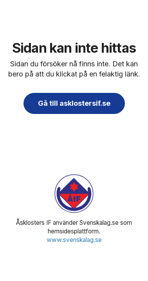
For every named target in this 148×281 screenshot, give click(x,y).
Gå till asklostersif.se (74, 103)
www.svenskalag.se (74, 240)
